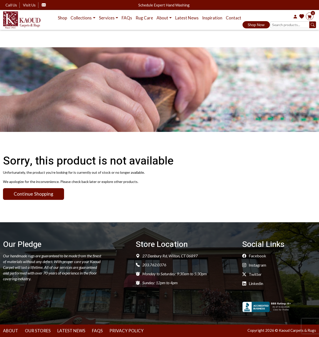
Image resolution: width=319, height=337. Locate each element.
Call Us (11, 5)
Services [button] (107, 17)
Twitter (252, 274)
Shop (62, 17)
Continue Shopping (33, 194)
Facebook (254, 255)
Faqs (97, 330)
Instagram (254, 265)
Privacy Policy (126, 330)
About (10, 330)
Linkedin (252, 283)
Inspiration (212, 17)
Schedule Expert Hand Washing (164, 5)
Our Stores (38, 330)
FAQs (127, 17)
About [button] (162, 17)
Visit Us (29, 5)
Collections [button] (81, 17)
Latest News (187, 17)
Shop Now (256, 24)
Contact (233, 17)
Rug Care (144, 17)
